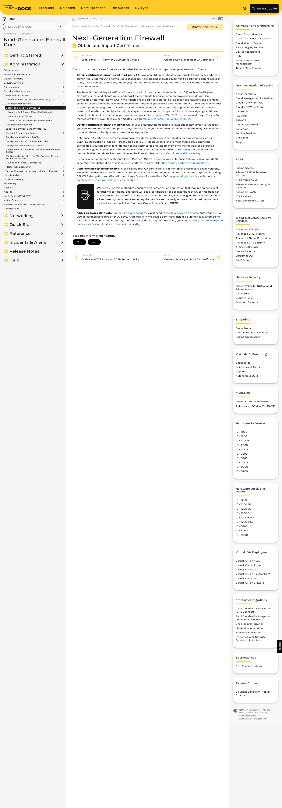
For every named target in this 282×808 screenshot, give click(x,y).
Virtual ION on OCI (247, 581)
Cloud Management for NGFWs (255, 101)
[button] (279, 646)
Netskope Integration (248, 635)
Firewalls (241, 118)
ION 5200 (242, 461)
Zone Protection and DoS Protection (24, 204)
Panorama (242, 132)
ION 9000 (242, 469)
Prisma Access (245, 171)
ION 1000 (241, 434)
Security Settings (13, 83)
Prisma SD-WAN (246, 195)
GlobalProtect (244, 331)
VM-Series (242, 140)
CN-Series (242, 114)
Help (14, 260)
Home (75, 26)
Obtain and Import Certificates (23, 108)
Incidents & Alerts (27, 242)
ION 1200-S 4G (245, 520)
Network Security (249, 713)
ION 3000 (242, 452)
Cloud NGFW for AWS (249, 105)
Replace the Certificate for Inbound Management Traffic (33, 150)
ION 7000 (242, 465)
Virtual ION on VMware (250, 585)
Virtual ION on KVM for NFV (253, 576)
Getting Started (25, 55)
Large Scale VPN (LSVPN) (18, 196)
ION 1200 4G (243, 507)
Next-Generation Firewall (95, 26)
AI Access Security (247, 250)
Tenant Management (248, 71)
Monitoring (10, 183)
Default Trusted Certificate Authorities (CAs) (30, 99)
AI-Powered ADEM (247, 183)
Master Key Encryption (18, 167)
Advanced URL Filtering (250, 236)
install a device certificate (182, 213)
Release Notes (24, 251)
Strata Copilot (264, 8)
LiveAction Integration (249, 631)
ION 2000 (242, 448)
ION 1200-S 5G (245, 524)
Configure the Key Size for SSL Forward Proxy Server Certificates (32, 157)
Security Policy (245, 300)
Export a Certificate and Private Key (26, 129)
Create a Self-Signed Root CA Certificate (30, 112)
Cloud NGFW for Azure (250, 110)
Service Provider (246, 136)
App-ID (8, 192)
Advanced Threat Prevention (253, 241)
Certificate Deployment (19, 125)
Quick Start (21, 224)
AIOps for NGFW (246, 97)
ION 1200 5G (243, 511)
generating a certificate (187, 176)
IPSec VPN (242, 296)
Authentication (12, 87)
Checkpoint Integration (249, 626)
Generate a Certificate (20, 116)
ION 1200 (241, 439)
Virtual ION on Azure (248, 568)
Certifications (11, 209)
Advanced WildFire (247, 232)
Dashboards (243, 365)
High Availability (13, 175)
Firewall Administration (17, 74)
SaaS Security (244, 263)
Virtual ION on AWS (248, 563)
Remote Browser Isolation (252, 335)
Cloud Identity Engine (249, 46)
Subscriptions (11, 70)
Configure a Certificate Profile (22, 137)
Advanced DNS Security (250, 245)
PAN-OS (241, 123)
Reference (19, 233)
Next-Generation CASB (250, 203)
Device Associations (248, 54)
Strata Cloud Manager (249, 37)
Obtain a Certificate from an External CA (30, 120)
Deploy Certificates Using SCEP (188, 163)
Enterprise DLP (245, 258)
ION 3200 (242, 456)
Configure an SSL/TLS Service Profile (27, 141)
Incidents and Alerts (248, 370)
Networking (21, 216)
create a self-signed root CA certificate (101, 180)
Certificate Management (17, 91)
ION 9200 (242, 474)
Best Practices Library (249, 669)
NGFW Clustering (13, 179)
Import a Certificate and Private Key (177, 153)
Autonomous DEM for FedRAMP (255, 409)
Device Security (245, 254)
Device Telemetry (13, 79)
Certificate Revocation (18, 104)
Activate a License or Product (253, 41)
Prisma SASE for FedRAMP (252, 404)
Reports (240, 374)
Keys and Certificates (18, 95)
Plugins (240, 145)
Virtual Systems (12, 200)
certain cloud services (132, 213)
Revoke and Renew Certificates (23, 162)
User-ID (8, 188)
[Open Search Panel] (246, 8)
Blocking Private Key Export (21, 133)
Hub (238, 59)
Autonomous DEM (247, 378)
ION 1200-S (243, 443)
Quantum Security (247, 305)
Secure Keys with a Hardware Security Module (32, 171)
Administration (24, 64)
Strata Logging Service (249, 50)
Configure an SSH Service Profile (24, 145)
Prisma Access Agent (248, 339)
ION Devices (243, 199)
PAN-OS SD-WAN (247, 127)
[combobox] (32, 26)
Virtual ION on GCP (247, 572)
